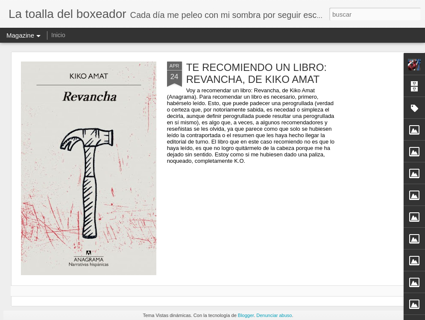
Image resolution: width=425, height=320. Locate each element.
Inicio (58, 35)
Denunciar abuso (274, 315)
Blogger (246, 315)
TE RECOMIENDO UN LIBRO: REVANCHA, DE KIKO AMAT (256, 73)
